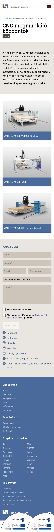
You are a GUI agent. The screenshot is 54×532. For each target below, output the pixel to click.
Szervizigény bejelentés (13, 492)
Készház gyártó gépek (13, 427)
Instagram (12, 338)
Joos (5, 476)
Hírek (5, 402)
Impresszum (8, 504)
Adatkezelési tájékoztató (14, 496)
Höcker (30, 472)
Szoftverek (7, 431)
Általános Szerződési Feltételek (17, 500)
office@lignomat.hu (17, 353)
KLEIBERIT (7, 456)
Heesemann (8, 472)
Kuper (5, 444)
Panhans (6, 468)
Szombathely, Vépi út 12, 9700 (22, 358)
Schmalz (6, 448)
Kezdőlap (7, 18)
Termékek (16, 18)
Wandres (31, 460)
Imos (29, 452)
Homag (6, 460)
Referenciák (8, 406)
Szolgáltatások (9, 398)
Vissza (6, 36)
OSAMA (30, 448)
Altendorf (7, 464)
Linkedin (11, 343)
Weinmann (7, 452)
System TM (32, 456)
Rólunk (6, 390)
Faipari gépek (9, 423)
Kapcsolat (7, 410)
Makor (30, 444)
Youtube (11, 348)
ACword (30, 468)
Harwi (29, 464)
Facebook (12, 333)
